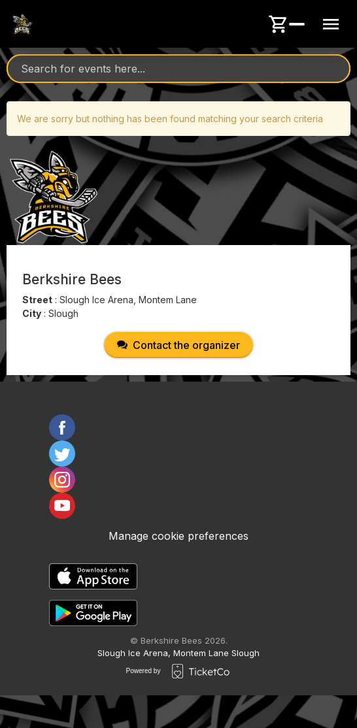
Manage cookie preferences (178, 535)
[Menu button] (331, 24)
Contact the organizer (178, 345)
